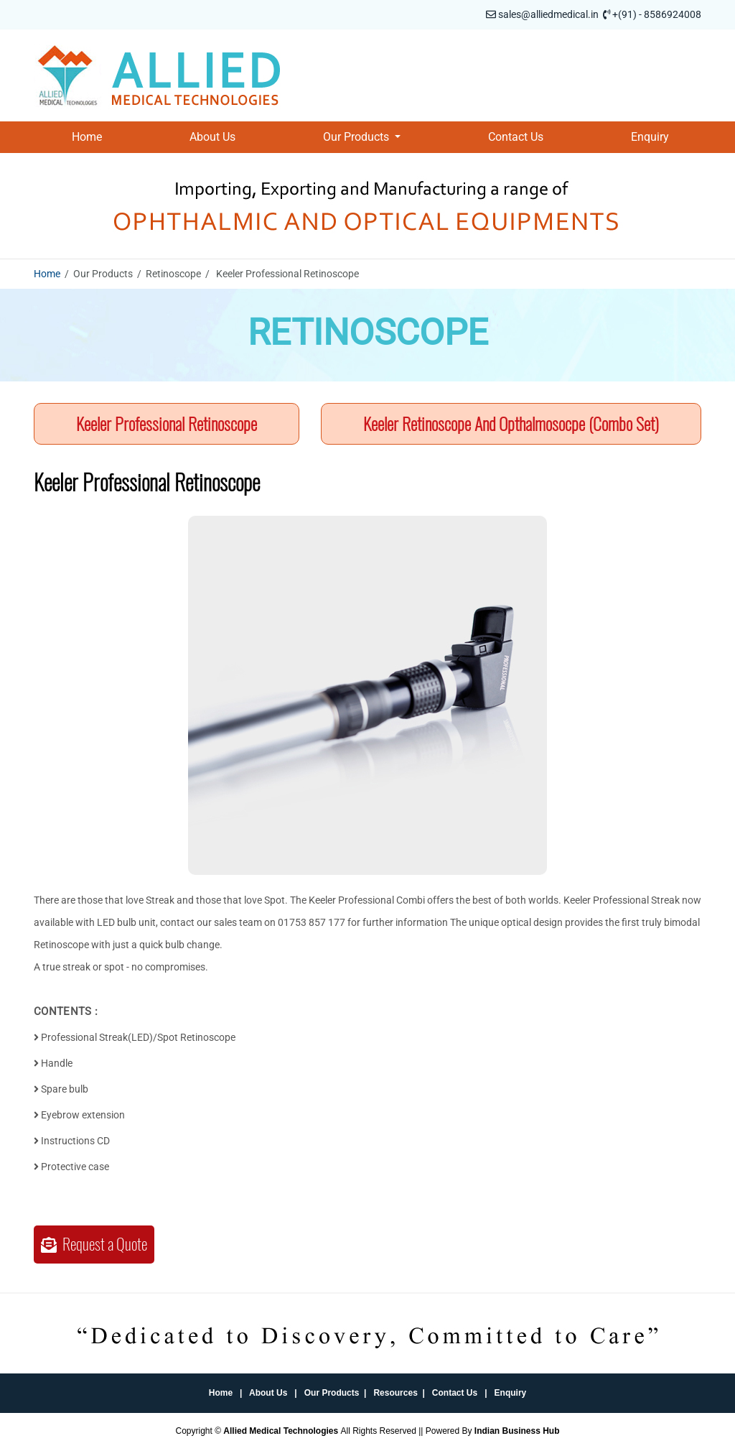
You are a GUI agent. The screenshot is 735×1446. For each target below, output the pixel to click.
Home (87, 137)
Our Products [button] (357, 137)
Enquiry (650, 137)
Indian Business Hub (517, 1431)
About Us (212, 137)
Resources (395, 1393)
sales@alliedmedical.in (548, 14)
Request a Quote (94, 1244)
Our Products (332, 1393)
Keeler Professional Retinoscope (166, 423)
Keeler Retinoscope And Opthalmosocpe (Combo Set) (511, 423)
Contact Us (515, 137)
